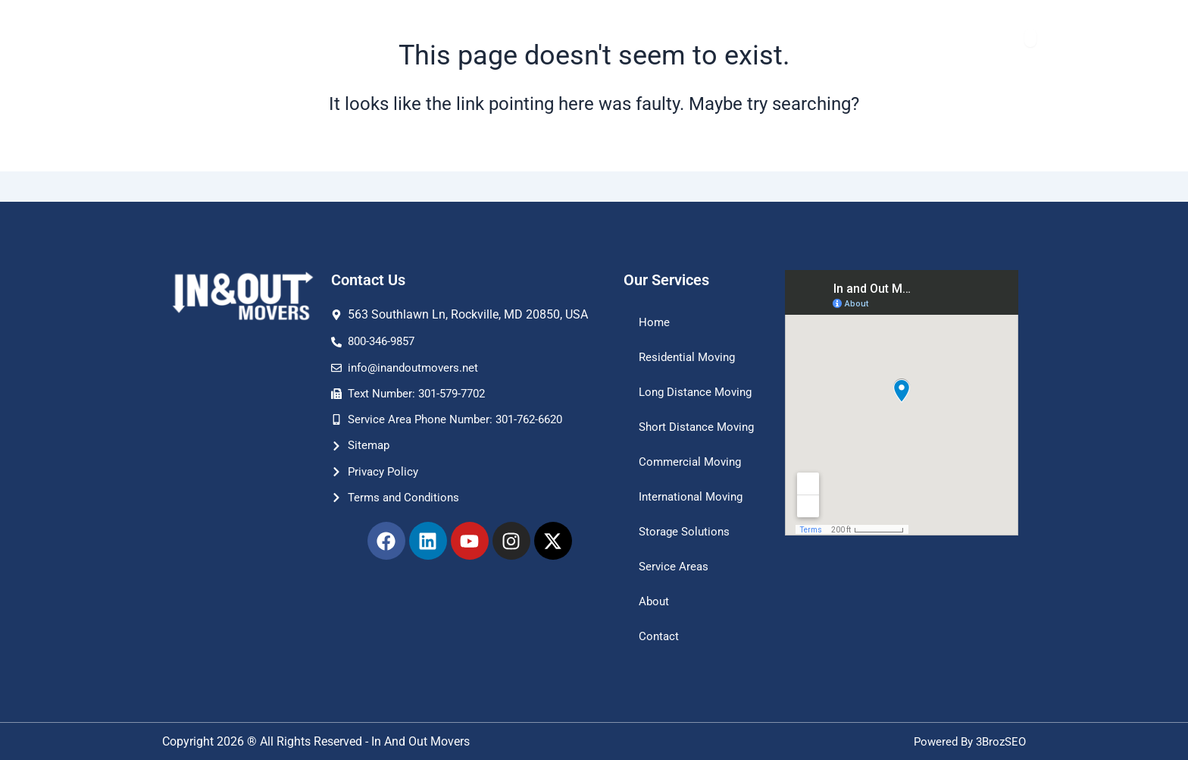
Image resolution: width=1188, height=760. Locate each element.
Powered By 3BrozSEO (966, 741)
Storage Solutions (686, 531)
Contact (659, 636)
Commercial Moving (692, 461)
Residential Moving (690, 326)
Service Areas (675, 566)
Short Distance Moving (678, 419)
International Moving (694, 496)
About (655, 601)
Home (655, 291)
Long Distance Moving (677, 369)
